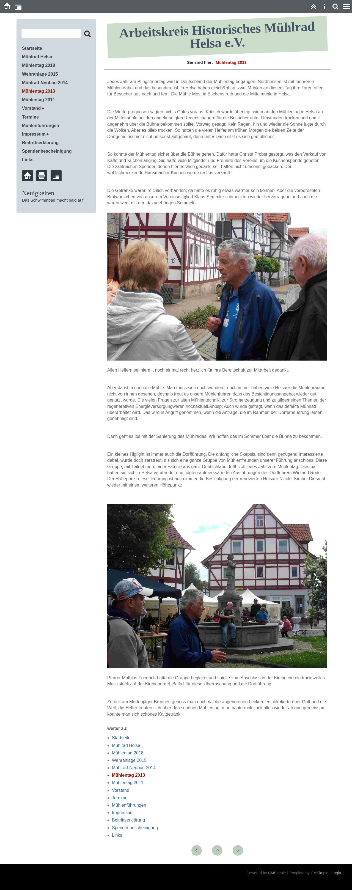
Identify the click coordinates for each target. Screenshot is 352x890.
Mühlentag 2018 (128, 753)
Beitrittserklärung (128, 820)
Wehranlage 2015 (129, 760)
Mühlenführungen (129, 805)
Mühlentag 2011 (128, 782)
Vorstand (120, 790)
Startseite (121, 737)
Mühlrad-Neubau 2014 (134, 767)
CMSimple (277, 873)
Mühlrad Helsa (126, 745)
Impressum (123, 812)
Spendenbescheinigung (135, 827)
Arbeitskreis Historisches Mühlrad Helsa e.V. (217, 35)
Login (336, 873)
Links (117, 835)
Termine (120, 797)
